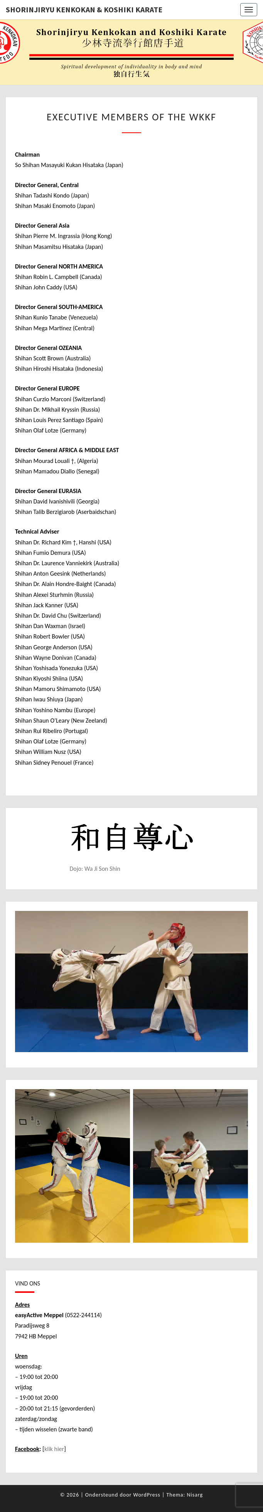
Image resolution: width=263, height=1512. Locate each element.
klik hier (54, 1449)
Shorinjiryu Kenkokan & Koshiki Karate (84, 9)
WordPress (146, 1495)
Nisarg (195, 1495)
